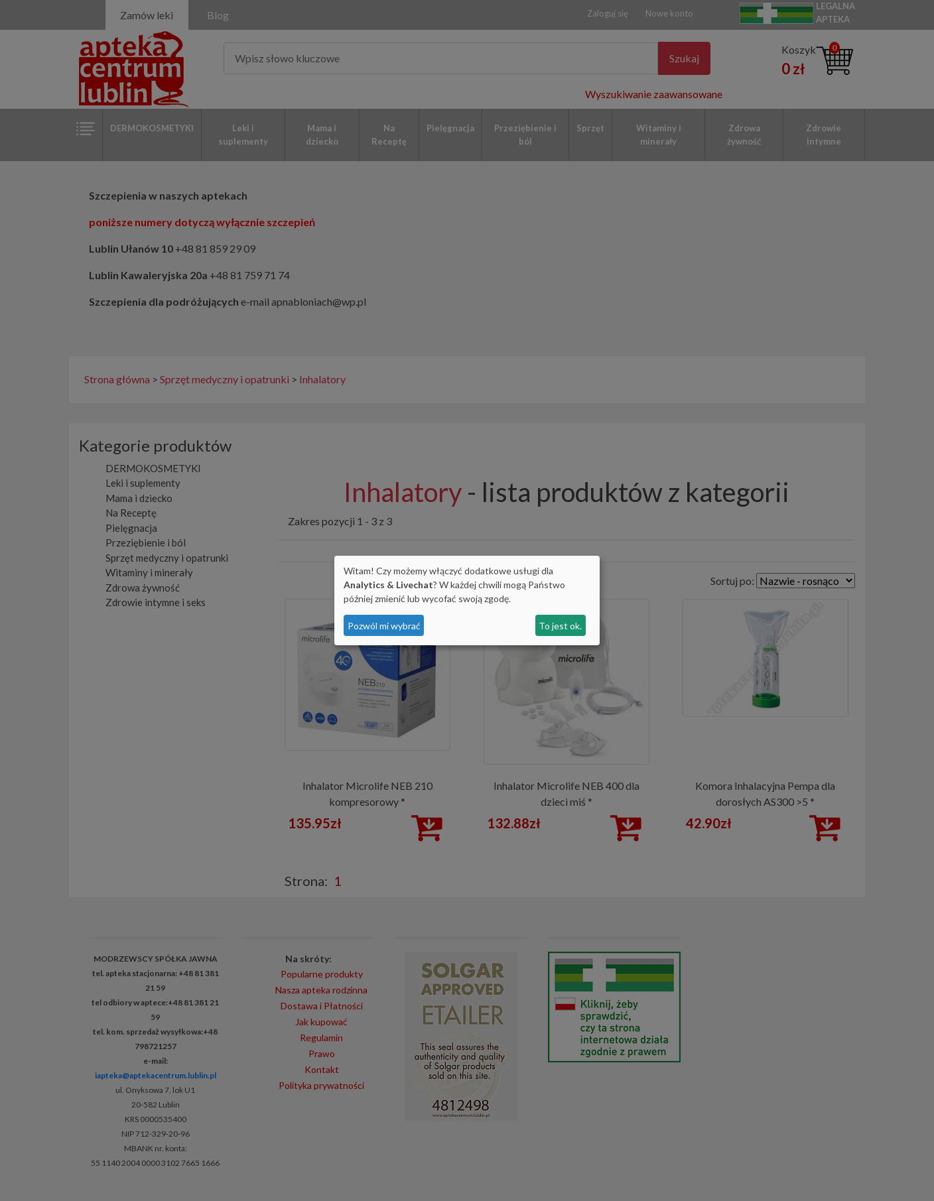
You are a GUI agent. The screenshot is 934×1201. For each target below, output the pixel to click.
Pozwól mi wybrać (384, 625)
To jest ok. (560, 625)
